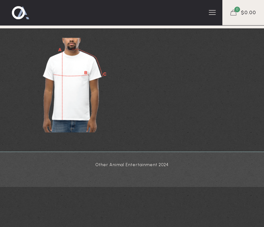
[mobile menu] (212, 12)
